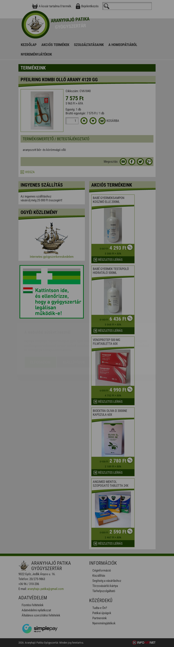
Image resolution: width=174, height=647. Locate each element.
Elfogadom (40, 337)
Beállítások (74, 337)
